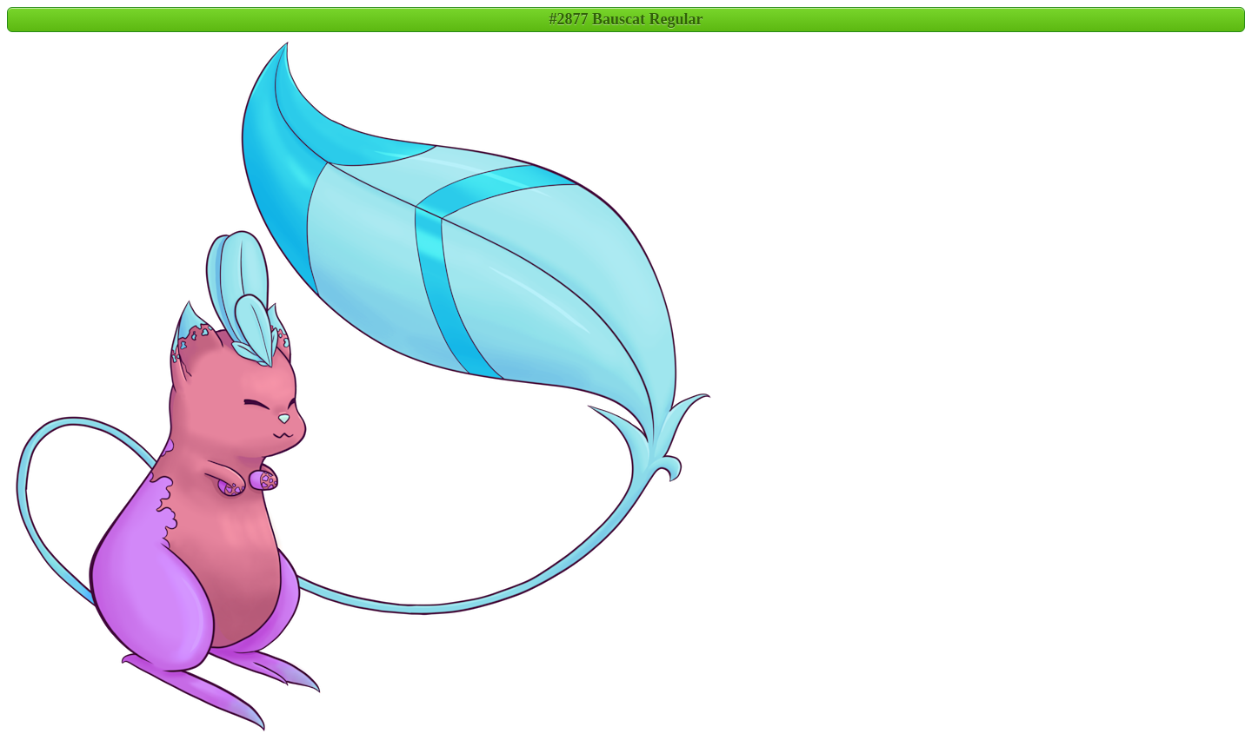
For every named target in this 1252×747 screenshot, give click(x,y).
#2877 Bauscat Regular (626, 19)
